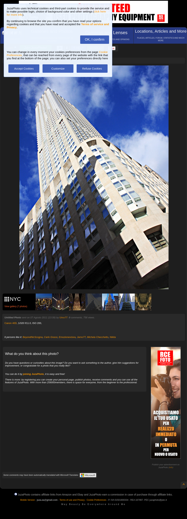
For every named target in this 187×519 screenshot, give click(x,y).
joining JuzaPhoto (33, 374)
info (171, 467)
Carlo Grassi (50, 337)
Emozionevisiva (67, 337)
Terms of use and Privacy (72, 500)
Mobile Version (27, 500)
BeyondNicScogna (33, 337)
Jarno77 (81, 337)
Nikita (113, 337)
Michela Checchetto (97, 337)
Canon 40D (10, 323)
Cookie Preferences (96, 500)
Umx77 (63, 317)
